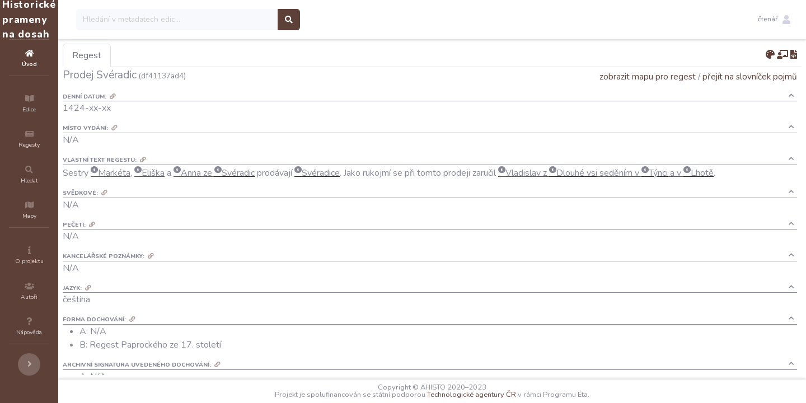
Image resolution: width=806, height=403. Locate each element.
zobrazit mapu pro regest (647, 76)
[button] (774, 19)
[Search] (244, 19)
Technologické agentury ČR (505, 395)
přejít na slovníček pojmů (749, 76)
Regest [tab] (153, 55)
